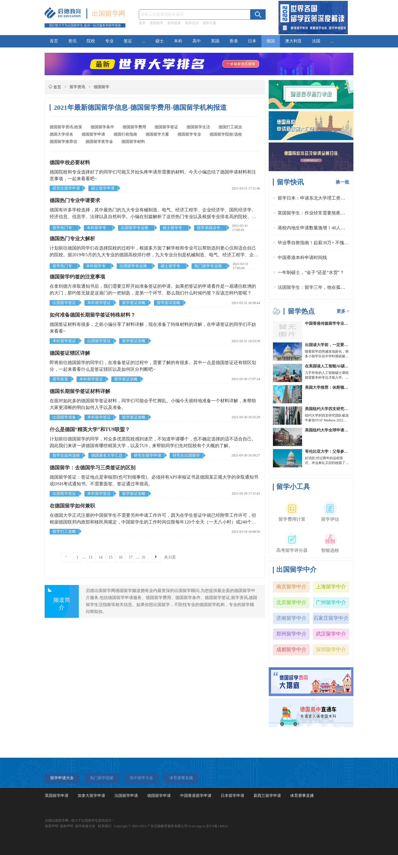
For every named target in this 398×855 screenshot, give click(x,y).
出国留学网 (108, 13)
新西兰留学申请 (267, 796)
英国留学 (156, 23)
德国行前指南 (125, 134)
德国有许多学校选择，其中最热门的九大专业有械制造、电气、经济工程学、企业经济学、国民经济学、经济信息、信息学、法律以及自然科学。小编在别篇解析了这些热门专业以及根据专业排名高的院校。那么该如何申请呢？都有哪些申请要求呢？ (153, 216)
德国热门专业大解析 (72, 238)
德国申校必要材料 (70, 162)
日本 (252, 41)
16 (121, 557)
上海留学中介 (331, 586)
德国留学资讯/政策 (66, 127)
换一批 (342, 182)
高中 (196, 41)
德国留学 (101, 87)
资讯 (72, 41)
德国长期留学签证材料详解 (80, 391)
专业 (109, 41)
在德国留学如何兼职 (72, 506)
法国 (316, 41)
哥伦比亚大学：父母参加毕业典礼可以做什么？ (346, 451)
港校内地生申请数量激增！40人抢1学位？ (319, 227)
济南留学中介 (291, 618)
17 (131, 557)
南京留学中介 (291, 586)
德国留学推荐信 (63, 142)
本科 (178, 41)
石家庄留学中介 (331, 618)
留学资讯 (77, 87)
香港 (233, 41)
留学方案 (209, 23)
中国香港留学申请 (195, 796)
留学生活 (192, 23)
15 (110, 557)
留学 (142, 23)
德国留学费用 (134, 127)
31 (144, 557)
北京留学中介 (291, 602)
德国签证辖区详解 (70, 353)
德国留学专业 (189, 134)
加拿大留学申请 (91, 796)
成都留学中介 (291, 649)
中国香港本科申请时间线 (302, 257)
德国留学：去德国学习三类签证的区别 (92, 467)
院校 (91, 41)
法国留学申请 (126, 796)
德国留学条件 (102, 127)
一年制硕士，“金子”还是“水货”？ (311, 272)
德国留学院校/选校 (226, 134)
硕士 (159, 41)
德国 (270, 41)
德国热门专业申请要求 (75, 200)
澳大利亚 (293, 41)
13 (90, 557)
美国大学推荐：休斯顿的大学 (330, 387)
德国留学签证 (166, 127)
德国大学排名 (61, 134)
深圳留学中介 (331, 649)
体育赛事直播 (302, 796)
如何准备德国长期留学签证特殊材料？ (92, 315)
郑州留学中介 (291, 634)
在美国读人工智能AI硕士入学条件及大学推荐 (344, 366)
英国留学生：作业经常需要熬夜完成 (313, 213)
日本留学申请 (232, 796)
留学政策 (174, 23)
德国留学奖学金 (99, 142)
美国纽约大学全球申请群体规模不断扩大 (340, 430)
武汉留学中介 (331, 634)
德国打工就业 (230, 127)
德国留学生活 (198, 127)
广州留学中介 (331, 602)
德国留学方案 (157, 134)
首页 (54, 41)
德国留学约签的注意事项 (77, 277)
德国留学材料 (133, 142)
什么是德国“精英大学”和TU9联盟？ (90, 429)
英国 (215, 41)
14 (100, 557)
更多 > (343, 311)
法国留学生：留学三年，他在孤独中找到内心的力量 (329, 287)
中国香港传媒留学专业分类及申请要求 (338, 323)
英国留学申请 (56, 796)
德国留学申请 (93, 134)
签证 (128, 41)
